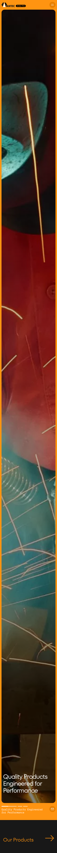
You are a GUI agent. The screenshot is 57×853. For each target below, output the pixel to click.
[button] (9, 406)
